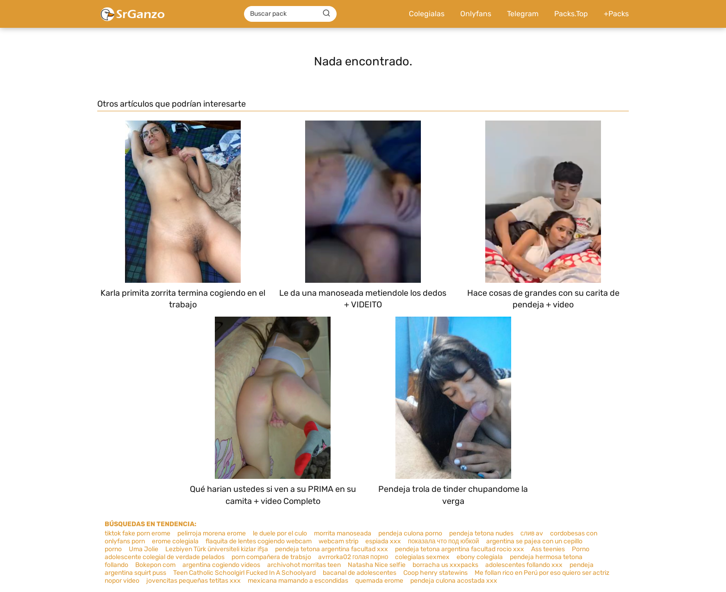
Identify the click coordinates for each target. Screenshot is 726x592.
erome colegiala (175, 541)
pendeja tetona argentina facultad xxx (331, 549)
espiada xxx (383, 541)
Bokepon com (155, 565)
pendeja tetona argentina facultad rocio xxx (459, 549)
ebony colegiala (480, 557)
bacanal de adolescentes (359, 573)
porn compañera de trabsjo (271, 557)
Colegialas (426, 13)
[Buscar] (326, 13)
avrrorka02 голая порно (353, 557)
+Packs (616, 13)
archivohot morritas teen (304, 565)
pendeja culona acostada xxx (453, 581)
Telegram (522, 13)
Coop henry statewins (435, 573)
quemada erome (379, 581)
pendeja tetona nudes (481, 533)
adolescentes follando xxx (524, 565)
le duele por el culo (280, 533)
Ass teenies (548, 549)
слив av (531, 533)
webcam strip (338, 541)
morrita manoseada (342, 533)
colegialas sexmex (422, 557)
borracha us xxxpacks (445, 565)
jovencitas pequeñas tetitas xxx (193, 581)
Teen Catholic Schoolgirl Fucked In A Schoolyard (244, 573)
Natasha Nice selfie (377, 565)
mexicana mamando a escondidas (298, 581)
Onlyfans (475, 13)
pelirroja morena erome (211, 533)
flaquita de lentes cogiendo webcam (259, 541)
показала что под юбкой (443, 541)
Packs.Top (571, 13)
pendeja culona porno (410, 533)
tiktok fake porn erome (137, 533)
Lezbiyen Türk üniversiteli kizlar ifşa (216, 549)
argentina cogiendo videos (221, 565)
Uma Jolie (143, 549)
